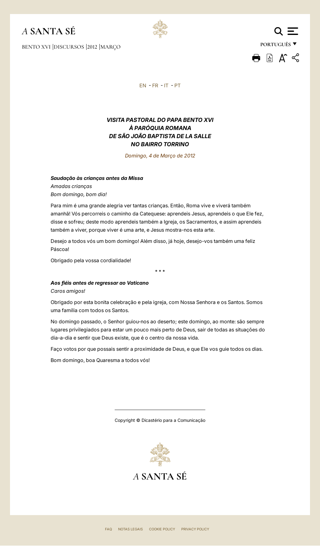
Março (110, 46)
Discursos (69, 46)
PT (177, 85)
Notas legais (130, 529)
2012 (92, 46)
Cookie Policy (162, 529)
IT (166, 85)
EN (142, 85)
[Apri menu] (292, 31)
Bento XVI (37, 46)
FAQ (108, 529)
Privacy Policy (195, 529)
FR (155, 85)
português (275, 46)
